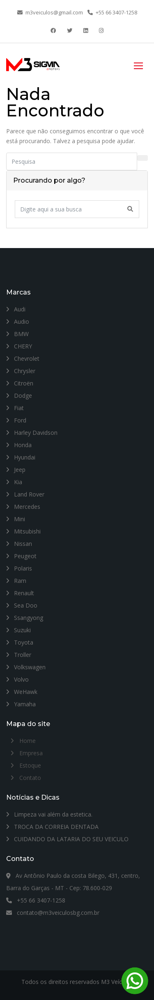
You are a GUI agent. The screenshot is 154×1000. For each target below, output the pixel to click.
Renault (20, 593)
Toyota (19, 642)
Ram (16, 581)
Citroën (19, 383)
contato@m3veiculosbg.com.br (52, 912)
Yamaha (21, 704)
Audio (17, 321)
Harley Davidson (31, 432)
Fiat (15, 408)
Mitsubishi (23, 531)
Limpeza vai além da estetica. (49, 814)
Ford (16, 420)
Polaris (19, 568)
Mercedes (23, 506)
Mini (15, 519)
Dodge (19, 395)
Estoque (30, 765)
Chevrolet (22, 358)
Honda (19, 445)
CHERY (19, 346)
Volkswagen (26, 667)
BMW (17, 334)
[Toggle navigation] (138, 65)
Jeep (15, 469)
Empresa (31, 753)
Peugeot (21, 556)
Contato (30, 778)
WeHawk (21, 692)
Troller (18, 655)
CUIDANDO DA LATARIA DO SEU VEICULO (67, 839)
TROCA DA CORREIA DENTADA (52, 827)
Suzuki (18, 630)
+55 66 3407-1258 (112, 12)
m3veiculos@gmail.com (50, 12)
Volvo (17, 679)
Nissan (19, 544)
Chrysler (20, 371)
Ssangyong (24, 618)
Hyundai (20, 457)
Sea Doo (21, 605)
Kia (14, 482)
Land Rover (25, 494)
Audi (15, 309)
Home (27, 741)
